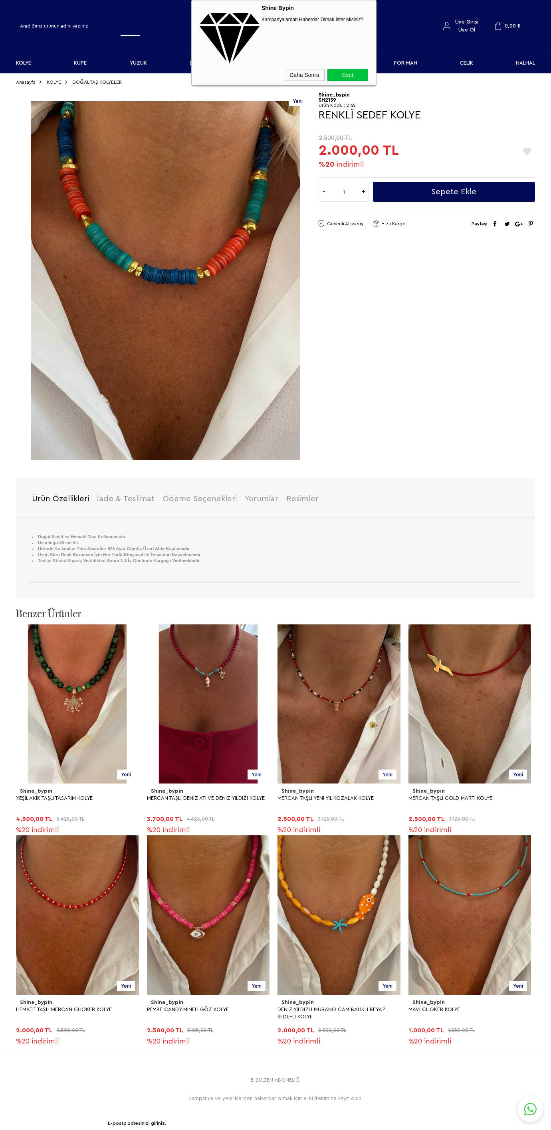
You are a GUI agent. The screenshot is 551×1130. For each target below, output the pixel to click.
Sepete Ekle (453, 189)
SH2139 (327, 97)
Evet (347, 75)
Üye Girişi (466, 21)
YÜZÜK (138, 62)
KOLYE (23, 62)
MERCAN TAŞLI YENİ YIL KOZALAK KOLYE (325, 795)
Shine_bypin (35, 788)
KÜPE (80, 62)
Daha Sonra (304, 75)
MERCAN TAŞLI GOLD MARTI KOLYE (450, 795)
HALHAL (525, 62)
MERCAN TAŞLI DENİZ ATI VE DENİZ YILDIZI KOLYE (206, 795)
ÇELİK (466, 62)
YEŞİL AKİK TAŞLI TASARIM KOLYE (54, 795)
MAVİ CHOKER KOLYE (41, 1006)
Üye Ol (466, 29)
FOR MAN (405, 62)
